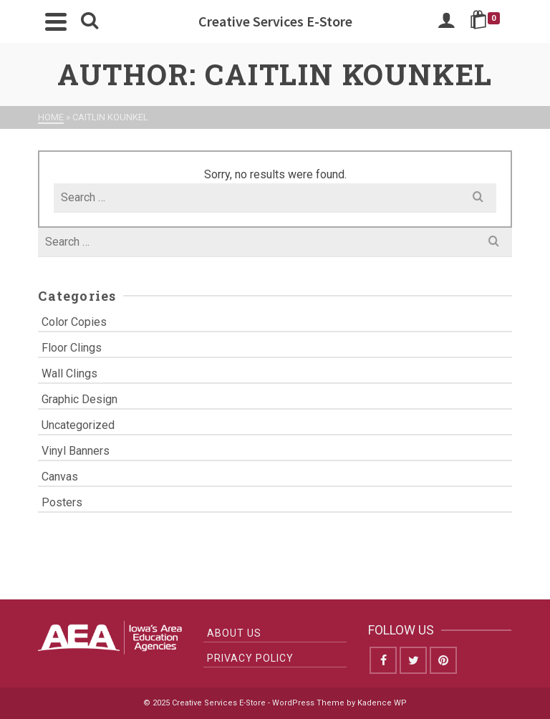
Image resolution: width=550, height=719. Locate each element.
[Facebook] (383, 660)
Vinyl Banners (76, 451)
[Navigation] (56, 21)
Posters (62, 502)
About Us (234, 633)
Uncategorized (78, 425)
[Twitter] (413, 660)
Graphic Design (79, 399)
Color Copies (74, 322)
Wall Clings (69, 373)
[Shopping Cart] (487, 21)
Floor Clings (72, 347)
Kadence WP (382, 703)
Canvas (60, 476)
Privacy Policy (250, 658)
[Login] (446, 21)
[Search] (89, 21)
